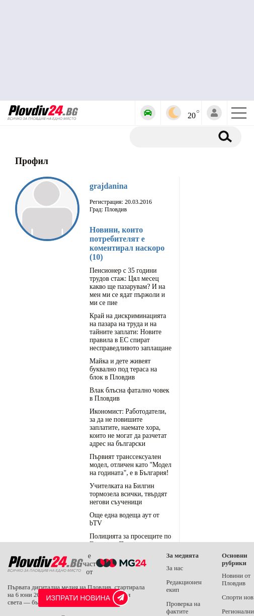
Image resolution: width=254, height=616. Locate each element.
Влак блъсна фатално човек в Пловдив (130, 394)
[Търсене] (175, 136)
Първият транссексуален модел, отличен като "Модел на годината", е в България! (131, 465)
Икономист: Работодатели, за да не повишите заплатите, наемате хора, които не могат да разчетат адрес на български (128, 427)
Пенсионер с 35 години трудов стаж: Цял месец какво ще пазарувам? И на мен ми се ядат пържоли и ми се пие (127, 286)
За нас (175, 568)
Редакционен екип (184, 586)
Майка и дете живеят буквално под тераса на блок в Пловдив (123, 369)
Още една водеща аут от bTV (124, 519)
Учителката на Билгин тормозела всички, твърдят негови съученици (128, 494)
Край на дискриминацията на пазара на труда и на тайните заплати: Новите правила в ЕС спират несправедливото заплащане (131, 332)
